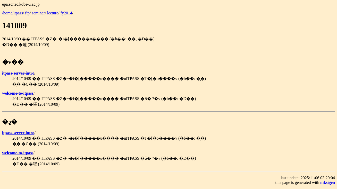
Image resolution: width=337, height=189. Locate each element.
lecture (52, 13)
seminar (38, 13)
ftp (27, 13)
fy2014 (66, 13)
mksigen (327, 182)
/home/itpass (12, 13)
